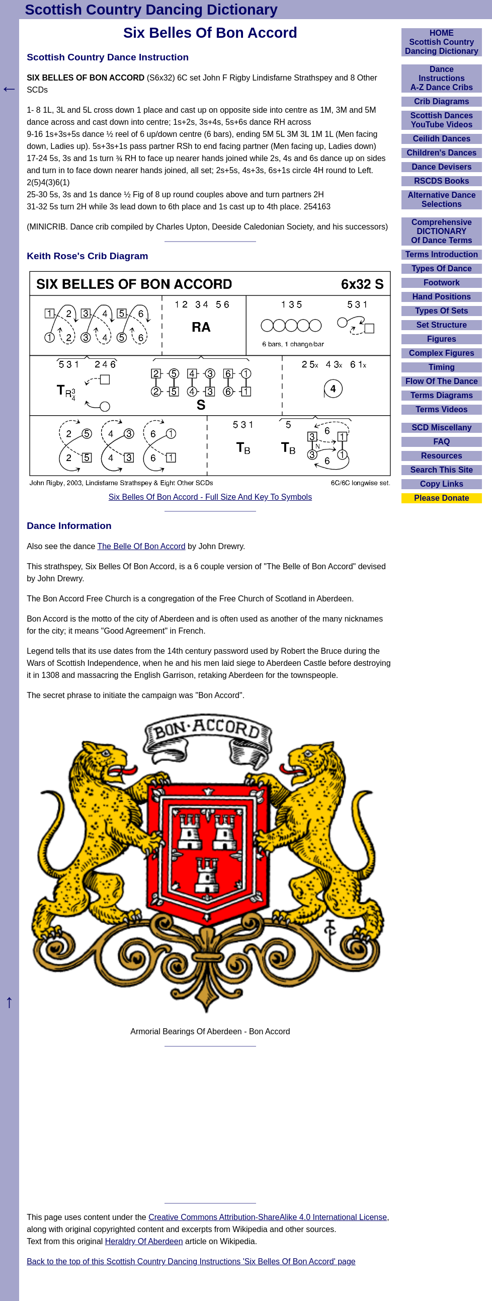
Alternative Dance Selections (441, 199)
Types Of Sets (441, 311)
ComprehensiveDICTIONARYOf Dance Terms (441, 231)
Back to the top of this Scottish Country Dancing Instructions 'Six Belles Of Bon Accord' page (191, 1261)
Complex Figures (441, 353)
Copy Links (441, 484)
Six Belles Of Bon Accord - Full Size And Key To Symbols (210, 497)
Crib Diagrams (441, 101)
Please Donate (441, 498)
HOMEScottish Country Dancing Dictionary (441, 42)
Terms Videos (441, 409)
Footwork (442, 282)
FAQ (442, 441)
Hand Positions (442, 296)
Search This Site (442, 470)
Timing (442, 367)
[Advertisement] (210, 1124)
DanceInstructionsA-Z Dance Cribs (442, 78)
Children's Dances (442, 152)
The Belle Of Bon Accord (141, 546)
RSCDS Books (441, 181)
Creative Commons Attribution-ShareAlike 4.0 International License (267, 1217)
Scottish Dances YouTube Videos (442, 120)
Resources (441, 455)
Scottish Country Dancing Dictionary (151, 10)
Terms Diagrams (442, 395)
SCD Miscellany (441, 427)
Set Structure (442, 325)
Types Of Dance (442, 268)
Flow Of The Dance (441, 381)
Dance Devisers (441, 167)
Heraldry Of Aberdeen (144, 1241)
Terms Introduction (441, 254)
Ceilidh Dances (442, 138)
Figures (441, 339)
